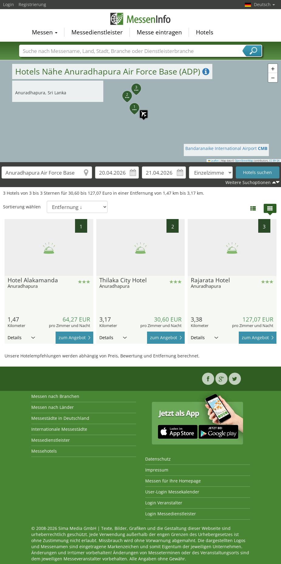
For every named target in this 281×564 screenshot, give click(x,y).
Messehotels (44, 451)
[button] (140, 111)
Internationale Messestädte (59, 429)
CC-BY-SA (274, 160)
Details (21, 337)
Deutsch (264, 4)
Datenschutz (158, 459)
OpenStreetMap (244, 160)
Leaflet (213, 160)
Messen (44, 32)
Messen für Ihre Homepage (173, 481)
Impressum (156, 470)
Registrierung (32, 4)
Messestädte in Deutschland (60, 418)
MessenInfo (140, 19)
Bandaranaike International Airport (226, 148)
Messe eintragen (159, 32)
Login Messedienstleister (170, 514)
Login (8, 4)
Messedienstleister (97, 32)
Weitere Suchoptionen (248, 182)
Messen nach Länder (52, 407)
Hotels (204, 32)
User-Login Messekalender (172, 492)
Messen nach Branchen (55, 396)
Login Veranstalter (163, 503)
